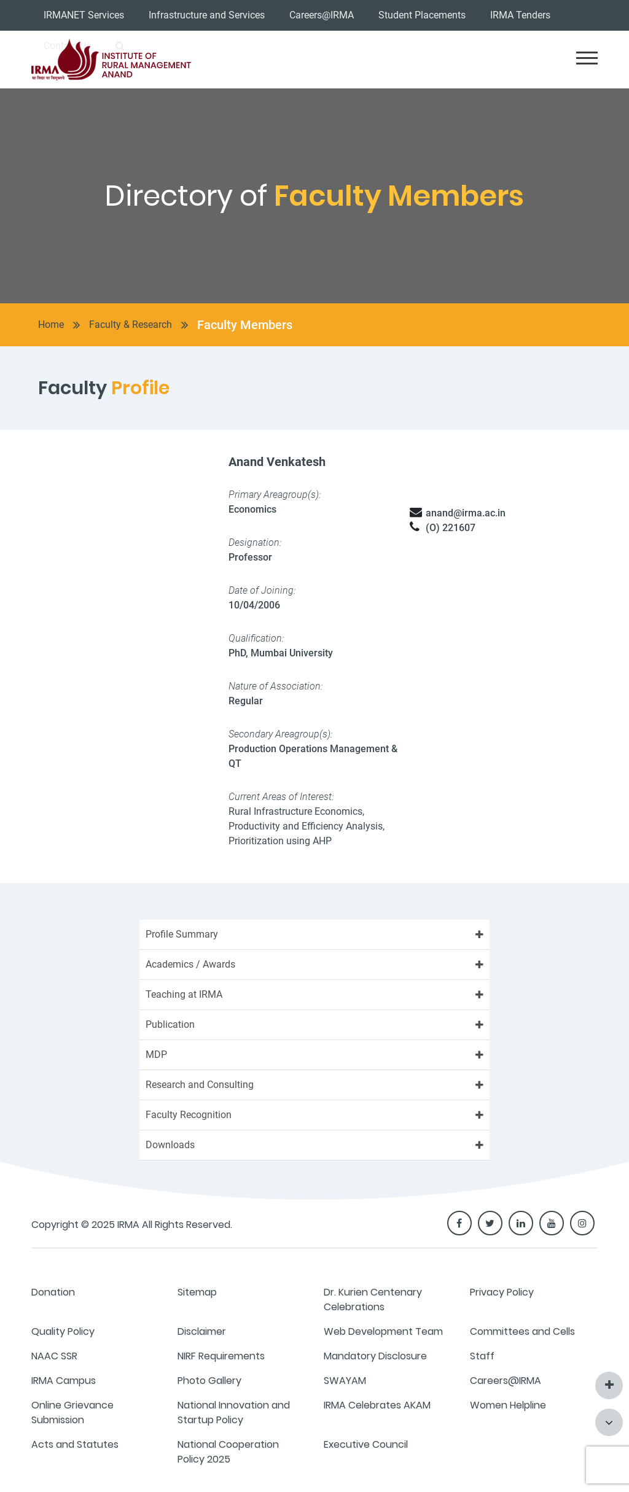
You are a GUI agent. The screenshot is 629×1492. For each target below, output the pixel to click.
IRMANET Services (84, 15)
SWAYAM (345, 1380)
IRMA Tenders (520, 15)
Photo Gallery (209, 1380)
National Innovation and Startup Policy (234, 1412)
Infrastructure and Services (207, 15)
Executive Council (366, 1444)
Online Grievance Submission (72, 1412)
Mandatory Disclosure (375, 1356)
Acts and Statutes (75, 1444)
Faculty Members (244, 324)
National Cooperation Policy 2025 (228, 1451)
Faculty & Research (130, 324)
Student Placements (422, 15)
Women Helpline (508, 1405)
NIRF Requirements (221, 1356)
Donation (53, 1292)
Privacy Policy (502, 1292)
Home (51, 324)
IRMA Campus (63, 1380)
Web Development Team (383, 1331)
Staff (482, 1356)
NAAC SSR (54, 1356)
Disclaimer (202, 1331)
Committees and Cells (522, 1331)
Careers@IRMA (321, 15)
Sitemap (197, 1292)
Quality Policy (63, 1331)
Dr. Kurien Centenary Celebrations (373, 1299)
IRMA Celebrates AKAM (377, 1405)
